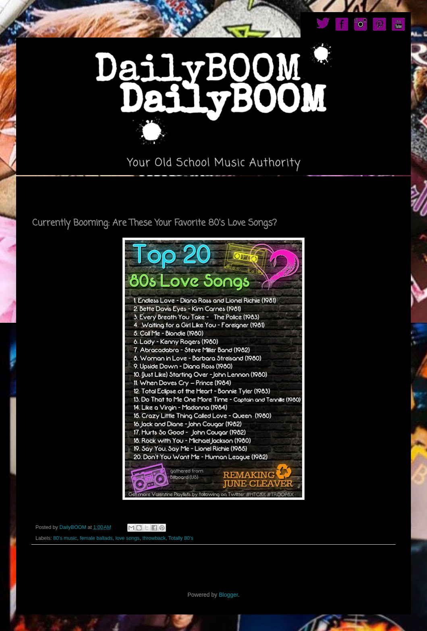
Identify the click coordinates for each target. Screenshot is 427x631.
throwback (154, 538)
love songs (127, 538)
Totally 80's (180, 538)
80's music (65, 538)
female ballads (96, 538)
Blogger (228, 594)
